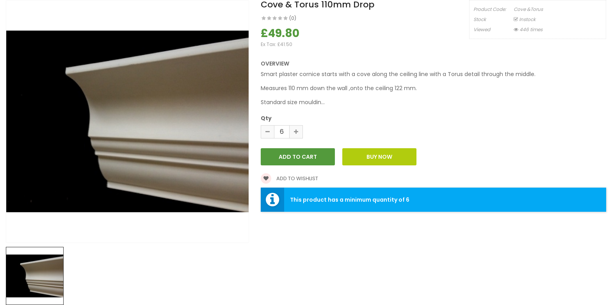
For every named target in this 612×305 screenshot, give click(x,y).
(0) (292, 18)
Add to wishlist (289, 178)
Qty (266, 118)
